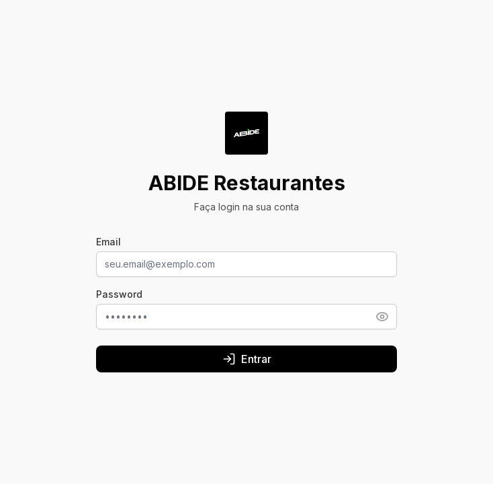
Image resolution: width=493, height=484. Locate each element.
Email (108, 241)
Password (119, 294)
